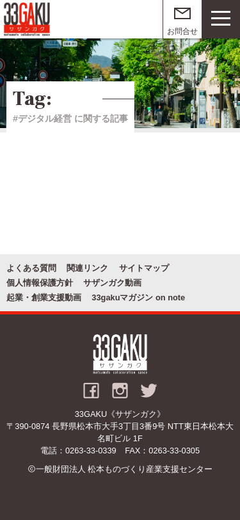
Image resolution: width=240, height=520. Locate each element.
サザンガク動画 (112, 283)
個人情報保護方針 (39, 283)
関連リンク (87, 268)
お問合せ (182, 31)
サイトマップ (144, 268)
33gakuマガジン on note (138, 297)
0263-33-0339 (90, 450)
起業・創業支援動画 (43, 297)
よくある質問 (31, 268)
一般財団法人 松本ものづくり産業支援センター (124, 469)
